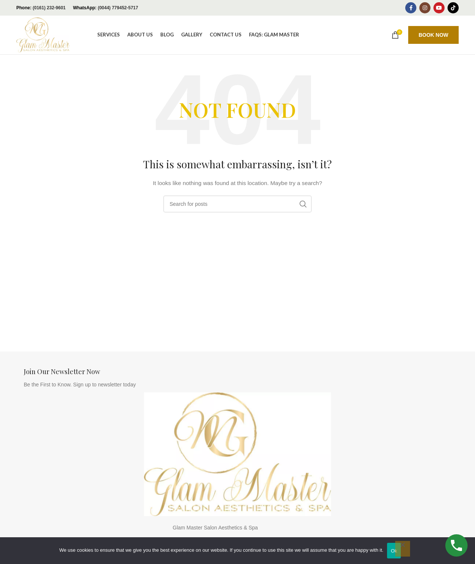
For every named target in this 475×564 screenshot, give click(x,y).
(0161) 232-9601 (49, 7)
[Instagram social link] (424, 7)
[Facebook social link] (410, 7)
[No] (402, 549)
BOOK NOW (433, 35)
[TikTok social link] (453, 7)
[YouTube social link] (439, 7)
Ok (394, 551)
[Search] (237, 204)
